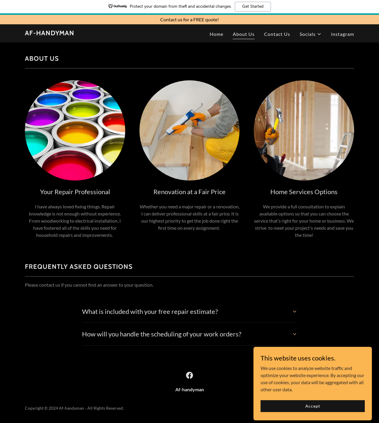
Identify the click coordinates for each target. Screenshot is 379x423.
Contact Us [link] (277, 34)
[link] (49, 33)
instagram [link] (342, 34)
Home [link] (216, 34)
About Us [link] (244, 34)
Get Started (253, 6)
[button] (311, 34)
